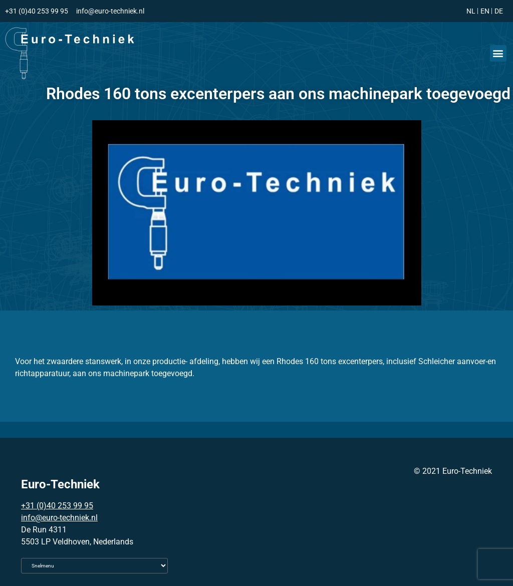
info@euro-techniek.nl (59, 517)
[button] (498, 53)
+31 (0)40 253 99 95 (57, 505)
